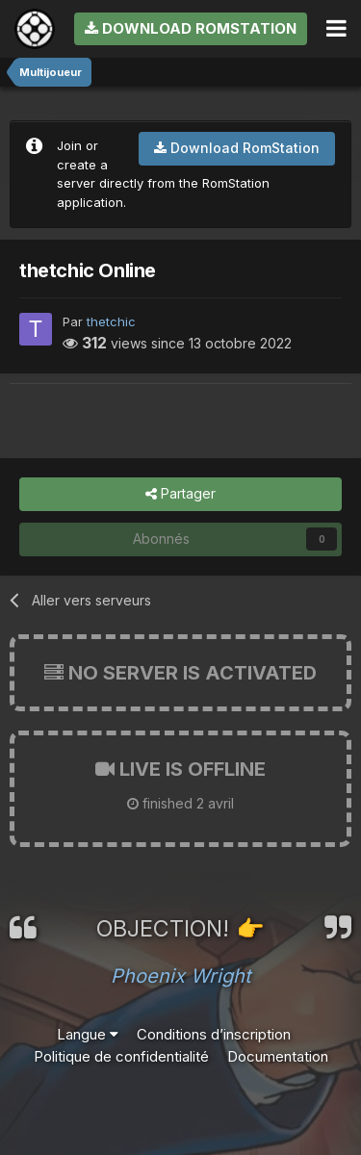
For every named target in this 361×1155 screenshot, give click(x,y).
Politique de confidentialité (121, 1056)
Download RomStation (191, 28)
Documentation (277, 1056)
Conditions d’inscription (214, 1034)
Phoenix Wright (181, 976)
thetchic (111, 321)
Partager (180, 494)
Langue (87, 1034)
